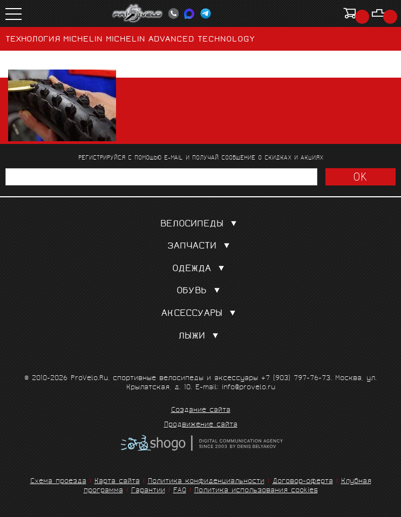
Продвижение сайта (200, 425)
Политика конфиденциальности (206, 481)
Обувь (200, 291)
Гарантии (148, 490)
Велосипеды (200, 224)
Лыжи (200, 336)
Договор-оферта (303, 481)
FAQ (179, 490)
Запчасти (200, 246)
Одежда (200, 269)
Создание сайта (200, 410)
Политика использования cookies (256, 490)
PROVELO (138, 13)
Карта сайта (117, 481)
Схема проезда (58, 481)
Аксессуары (200, 314)
